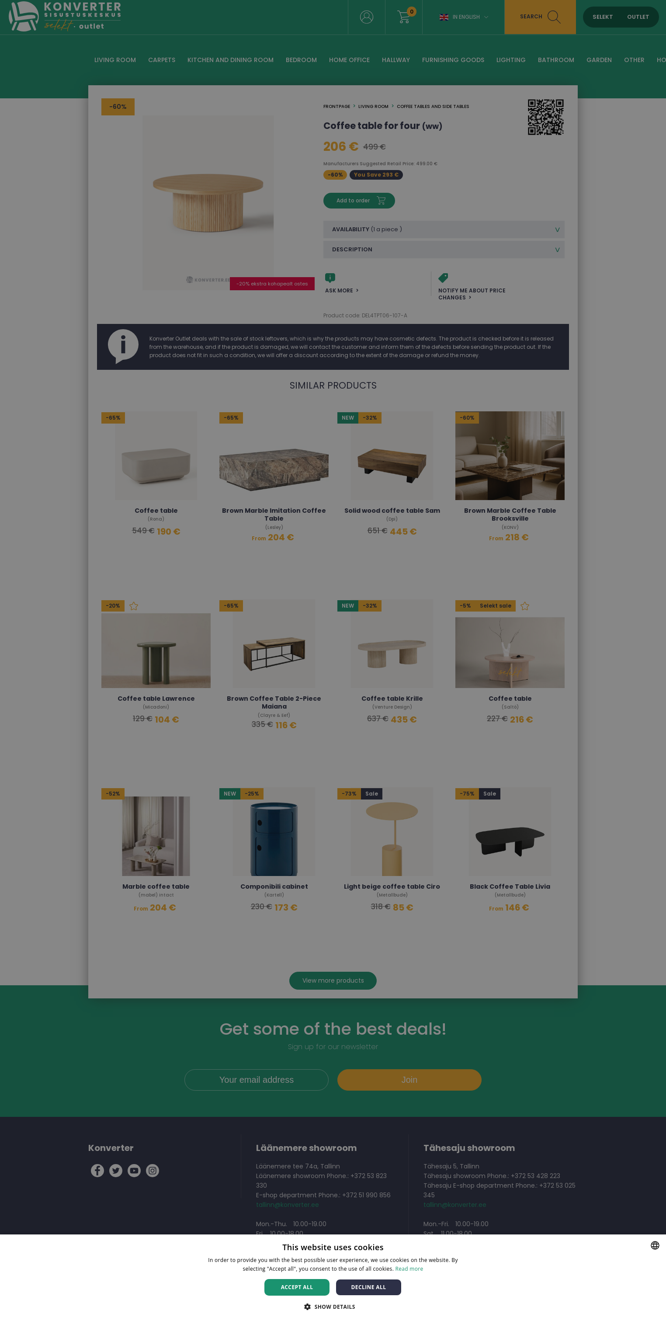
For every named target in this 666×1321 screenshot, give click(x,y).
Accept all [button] (297, 1287)
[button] (333, 1306)
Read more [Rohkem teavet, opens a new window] (409, 1268)
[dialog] (333, 660)
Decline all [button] (368, 1287)
